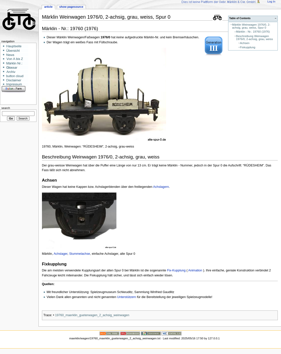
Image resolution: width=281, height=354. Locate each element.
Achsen (244, 43)
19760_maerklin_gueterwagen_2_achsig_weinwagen (92, 315)
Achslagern (161, 187)
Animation (195, 270)
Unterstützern (126, 297)
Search (5, 107)
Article (48, 6)
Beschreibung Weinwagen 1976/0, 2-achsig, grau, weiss (254, 38)
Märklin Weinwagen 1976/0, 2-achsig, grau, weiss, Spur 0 (251, 26)
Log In (271, 1)
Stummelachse (79, 253)
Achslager (61, 253)
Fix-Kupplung (176, 270)
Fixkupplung (247, 47)
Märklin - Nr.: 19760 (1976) (253, 31)
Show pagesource (71, 6)
